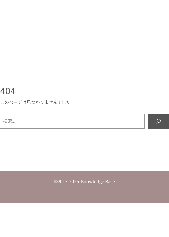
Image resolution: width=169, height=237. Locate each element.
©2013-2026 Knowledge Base (84, 181)
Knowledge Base (38, 31)
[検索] (158, 121)
